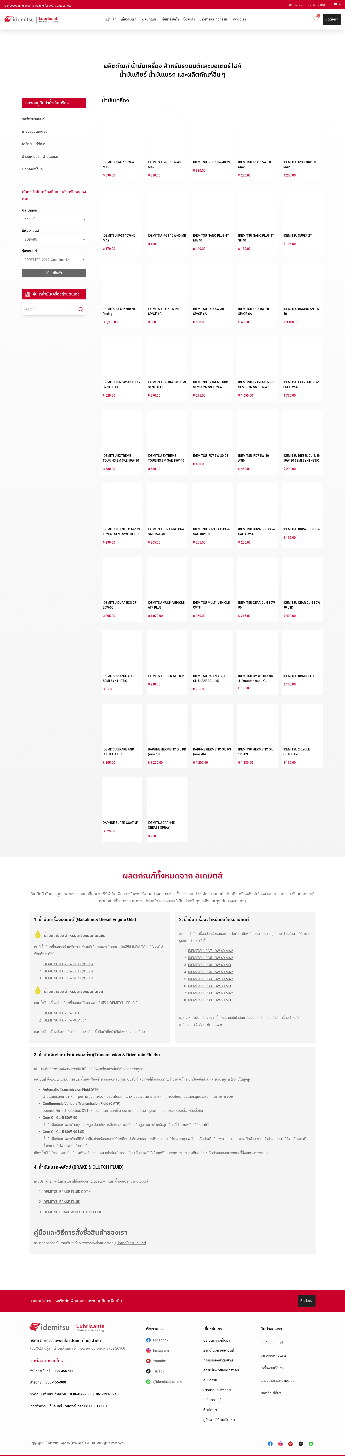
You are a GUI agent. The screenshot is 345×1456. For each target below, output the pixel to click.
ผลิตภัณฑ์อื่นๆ (32, 169)
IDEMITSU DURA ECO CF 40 (302, 529)
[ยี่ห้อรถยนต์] (54, 239)
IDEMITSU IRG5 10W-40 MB (212, 162)
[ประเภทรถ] (54, 219)
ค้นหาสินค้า (54, 273)
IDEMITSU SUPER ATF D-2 (166, 676)
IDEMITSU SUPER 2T (297, 235)
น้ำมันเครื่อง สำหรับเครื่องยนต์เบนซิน (75, 935)
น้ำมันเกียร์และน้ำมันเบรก (40, 156)
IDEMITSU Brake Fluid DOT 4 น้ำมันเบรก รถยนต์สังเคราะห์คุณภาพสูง (256, 680)
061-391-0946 (107, 1394)
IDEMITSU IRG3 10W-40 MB (167, 235)
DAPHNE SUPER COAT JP (120, 823)
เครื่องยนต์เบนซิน (34, 131)
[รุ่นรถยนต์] (54, 259)
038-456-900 (64, 1371)
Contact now (63, 5)
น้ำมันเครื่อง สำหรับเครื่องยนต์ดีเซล (73, 991)
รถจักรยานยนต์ (33, 119)
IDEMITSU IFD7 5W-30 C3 (210, 455)
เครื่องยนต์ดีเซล (33, 144)
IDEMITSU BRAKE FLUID (300, 676)
